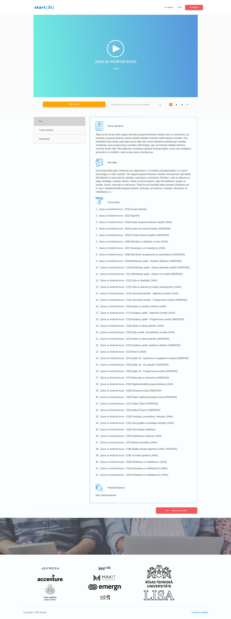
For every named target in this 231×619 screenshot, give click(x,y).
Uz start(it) (168, 7)
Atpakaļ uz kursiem (179, 510)
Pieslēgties (194, 7)
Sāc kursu (74, 104)
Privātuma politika (200, 612)
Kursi (179, 7)
